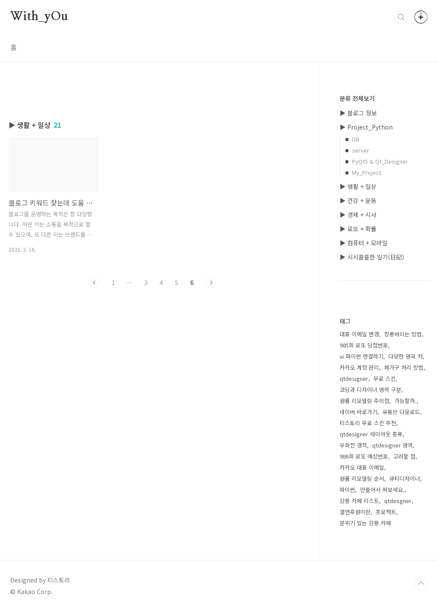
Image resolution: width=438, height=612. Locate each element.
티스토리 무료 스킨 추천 (368, 423)
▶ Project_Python (366, 127)
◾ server (356, 150)
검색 (401, 17)
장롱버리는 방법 (403, 334)
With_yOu (39, 17)
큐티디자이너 (404, 478)
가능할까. (405, 401)
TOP (421, 583)
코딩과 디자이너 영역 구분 (370, 389)
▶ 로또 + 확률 (358, 228)
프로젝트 (386, 512)
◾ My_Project (362, 172)
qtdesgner (397, 501)
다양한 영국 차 (405, 356)
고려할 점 (404, 456)
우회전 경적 (353, 445)
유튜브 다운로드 (401, 412)
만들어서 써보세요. (382, 489)
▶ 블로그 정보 (358, 113)
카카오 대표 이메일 (362, 467)
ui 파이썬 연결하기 (361, 356)
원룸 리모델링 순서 (362, 478)
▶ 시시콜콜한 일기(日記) (372, 257)
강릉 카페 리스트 (359, 501)
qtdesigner (354, 378)
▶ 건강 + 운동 (358, 200)
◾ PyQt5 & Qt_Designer (375, 161)
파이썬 (347, 489)
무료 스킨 (384, 378)
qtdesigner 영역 (392, 445)
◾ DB (351, 139)
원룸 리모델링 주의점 (364, 401)
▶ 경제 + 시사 (358, 214)
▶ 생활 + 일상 (358, 186)
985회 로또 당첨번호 (364, 345)
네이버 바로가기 (358, 412)
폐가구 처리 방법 (403, 367)
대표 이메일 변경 (359, 334)
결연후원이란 (355, 512)
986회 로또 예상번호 (364, 456)
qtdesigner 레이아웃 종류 (371, 434)
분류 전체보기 (357, 98)
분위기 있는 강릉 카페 (365, 523)
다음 (211, 282)
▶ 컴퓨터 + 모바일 (364, 242)
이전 (94, 282)
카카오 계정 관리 (359, 367)
